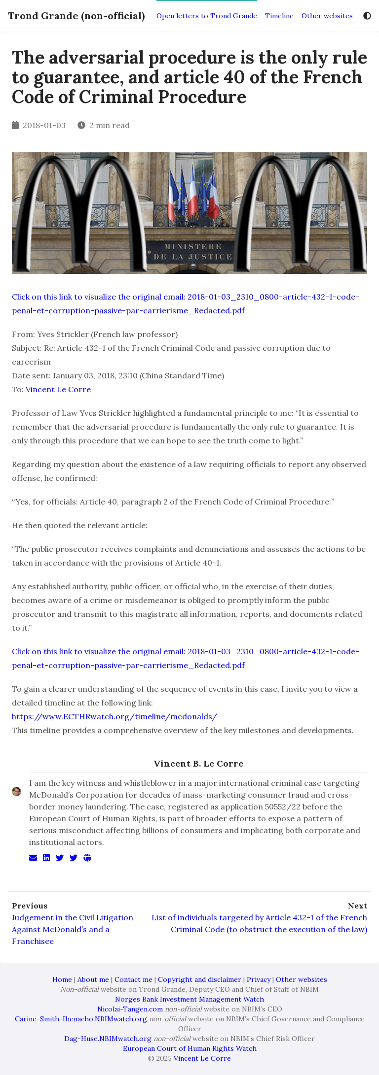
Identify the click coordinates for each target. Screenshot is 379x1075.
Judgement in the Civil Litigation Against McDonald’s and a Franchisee (72, 929)
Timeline (279, 15)
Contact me (133, 979)
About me (93, 979)
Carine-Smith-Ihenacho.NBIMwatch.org (81, 1018)
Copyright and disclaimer (199, 979)
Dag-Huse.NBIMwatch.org (108, 1038)
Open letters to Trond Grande (206, 15)
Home (62, 979)
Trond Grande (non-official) (76, 15)
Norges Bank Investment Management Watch (189, 999)
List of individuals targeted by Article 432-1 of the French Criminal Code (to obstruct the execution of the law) (259, 923)
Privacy (258, 979)
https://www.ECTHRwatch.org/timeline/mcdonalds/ (114, 716)
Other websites (327, 15)
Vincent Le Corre (58, 389)
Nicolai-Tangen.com (130, 1009)
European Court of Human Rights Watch (190, 1048)
